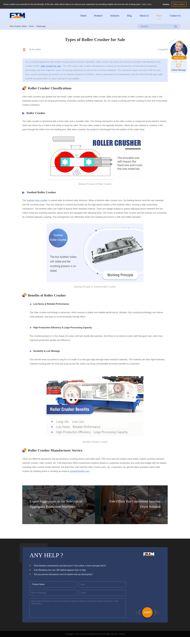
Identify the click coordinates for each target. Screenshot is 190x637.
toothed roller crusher (37, 200)
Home (83, 15)
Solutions (114, 15)
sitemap (122, 634)
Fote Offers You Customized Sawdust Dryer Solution (134, 503)
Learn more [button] (146, 4)
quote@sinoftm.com (79, 471)
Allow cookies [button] (179, 4)
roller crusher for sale (50, 66)
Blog (129, 15)
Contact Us (175, 15)
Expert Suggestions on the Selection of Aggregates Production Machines (56, 503)
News (159, 15)
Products (98, 15)
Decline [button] (166, 4)
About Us (144, 15)
